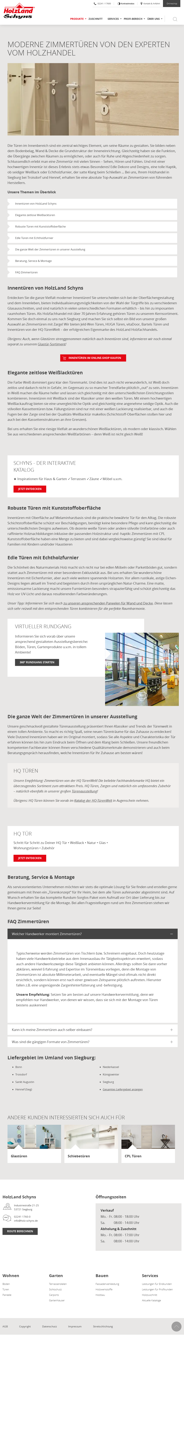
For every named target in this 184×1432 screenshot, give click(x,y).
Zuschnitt (96, 19)
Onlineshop (172, 3)
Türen (6, 1289)
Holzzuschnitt (149, 1294)
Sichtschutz (55, 1289)
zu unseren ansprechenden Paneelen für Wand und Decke (108, 603)
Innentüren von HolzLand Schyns (36, 203)
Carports (54, 1294)
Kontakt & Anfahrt (150, 3)
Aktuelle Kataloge (151, 1300)
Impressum (75, 1326)
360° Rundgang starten (37, 662)
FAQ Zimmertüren (26, 272)
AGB (5, 1326)
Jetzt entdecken (30, 489)
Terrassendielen (58, 1284)
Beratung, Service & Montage (33, 261)
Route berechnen (20, 1231)
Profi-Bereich (133, 19)
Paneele (7, 1294)
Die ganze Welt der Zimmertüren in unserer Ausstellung (50, 249)
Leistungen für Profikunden (157, 1289)
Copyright (25, 1326)
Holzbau (100, 1294)
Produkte (77, 19)
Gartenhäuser (57, 1300)
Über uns (153, 19)
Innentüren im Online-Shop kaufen (95, 358)
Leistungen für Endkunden (157, 1284)
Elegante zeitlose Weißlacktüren (35, 215)
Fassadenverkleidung (107, 1284)
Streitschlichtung (103, 1326)
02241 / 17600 (102, 3)
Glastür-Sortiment (51, 344)
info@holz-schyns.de (26, 1220)
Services (113, 19)
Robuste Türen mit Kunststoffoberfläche (40, 226)
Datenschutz (49, 1326)
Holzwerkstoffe (104, 1289)
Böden (6, 1284)
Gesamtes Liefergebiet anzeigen (123, 1089)
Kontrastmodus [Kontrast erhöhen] (127, 3)
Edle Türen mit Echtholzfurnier (34, 238)
